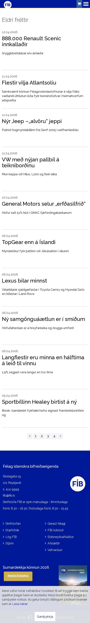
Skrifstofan (13, 523)
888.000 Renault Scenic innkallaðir (31, 41)
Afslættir (54, 543)
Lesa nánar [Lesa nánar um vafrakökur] (20, 604)
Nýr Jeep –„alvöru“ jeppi (32, 121)
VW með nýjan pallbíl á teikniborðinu (30, 162)
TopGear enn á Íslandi (29, 242)
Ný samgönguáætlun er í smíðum (43, 319)
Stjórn (9, 543)
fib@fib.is (9, 495)
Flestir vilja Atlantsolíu (29, 83)
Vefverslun (55, 550)
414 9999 (12, 489)
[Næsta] (60, 436)
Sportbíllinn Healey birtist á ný (39, 402)
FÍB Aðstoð (55, 530)
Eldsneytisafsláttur (61, 537)
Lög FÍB (11, 537)
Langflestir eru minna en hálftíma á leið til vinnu (43, 360)
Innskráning (18, 576)
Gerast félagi (56, 523)
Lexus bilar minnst (24, 281)
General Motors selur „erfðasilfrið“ (44, 204)
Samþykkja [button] (45, 616)
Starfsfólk (12, 530)
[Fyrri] (29, 436)
